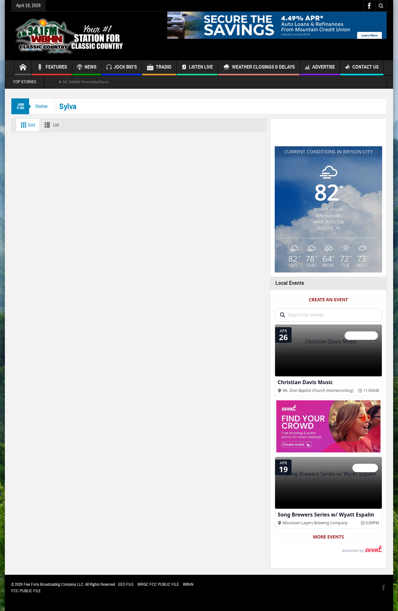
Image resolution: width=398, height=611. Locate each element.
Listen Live (197, 67)
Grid (27, 125)
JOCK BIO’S (122, 67)
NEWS (86, 67)
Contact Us (361, 67)
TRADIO (159, 67)
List (51, 125)
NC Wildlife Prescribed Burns (86, 82)
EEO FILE (126, 584)
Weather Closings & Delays (259, 67)
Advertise (320, 67)
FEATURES (52, 67)
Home (42, 106)
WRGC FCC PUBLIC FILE (158, 584)
